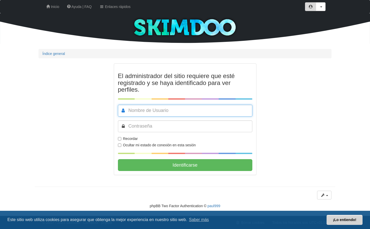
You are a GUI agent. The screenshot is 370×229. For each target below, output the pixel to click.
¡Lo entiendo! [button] (344, 220)
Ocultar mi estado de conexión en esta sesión (157, 145)
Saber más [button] (199, 219)
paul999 (214, 206)
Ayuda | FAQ (79, 7)
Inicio (52, 7)
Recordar (128, 139)
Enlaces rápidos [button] (115, 7)
